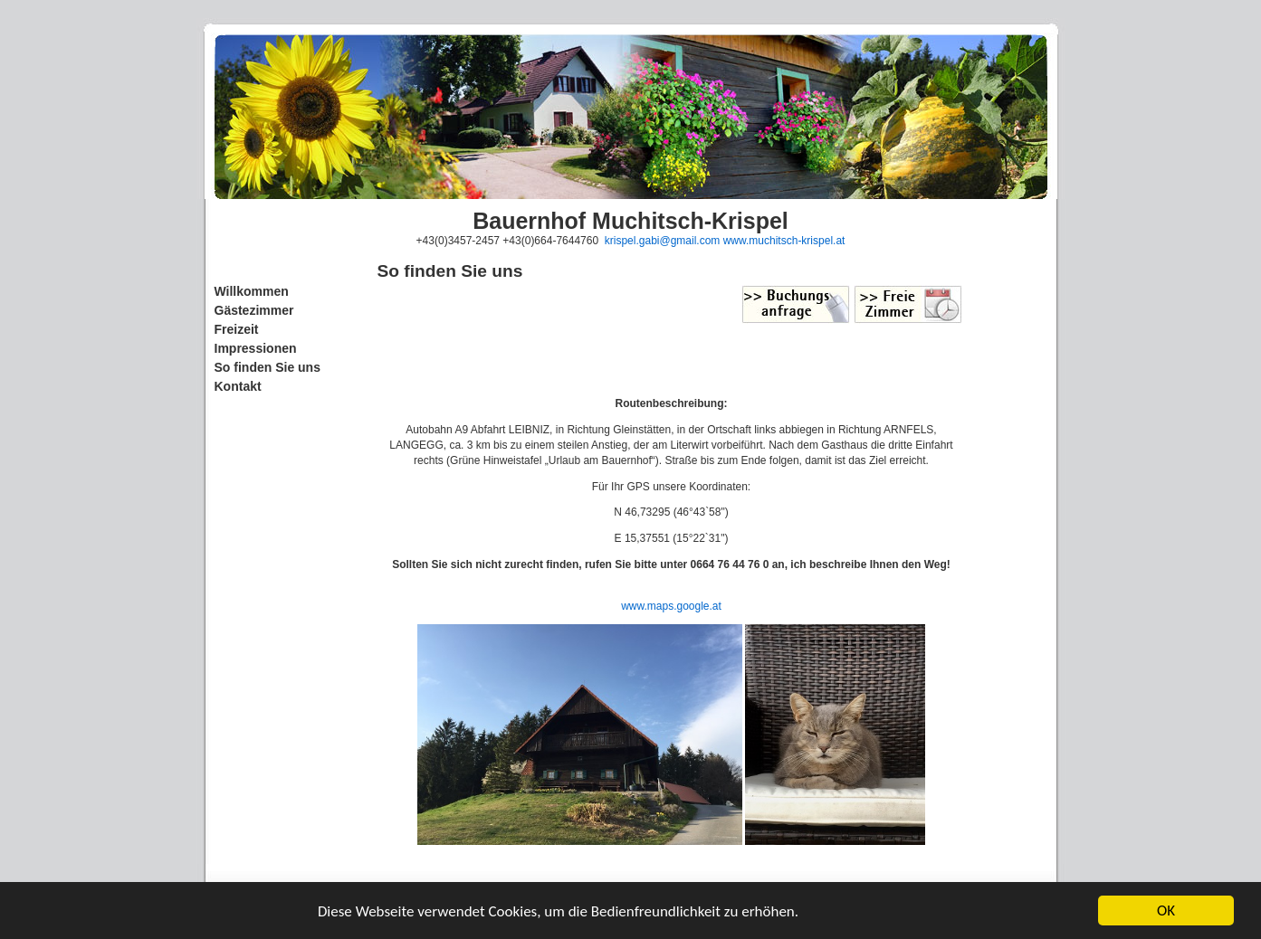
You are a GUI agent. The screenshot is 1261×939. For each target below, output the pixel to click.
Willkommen (252, 291)
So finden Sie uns (267, 367)
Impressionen (256, 348)
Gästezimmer (254, 310)
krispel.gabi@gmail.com (663, 240)
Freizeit (237, 329)
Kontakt (238, 386)
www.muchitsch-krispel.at (784, 240)
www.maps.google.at (671, 606)
